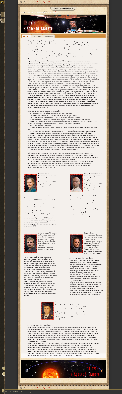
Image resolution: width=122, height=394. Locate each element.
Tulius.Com (9, 392)
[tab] (26, 36)
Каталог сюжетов (29, 2)
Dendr (56, 12)
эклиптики (31, 65)
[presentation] (26, 36)
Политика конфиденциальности (30, 392)
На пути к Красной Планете (45, 2)
